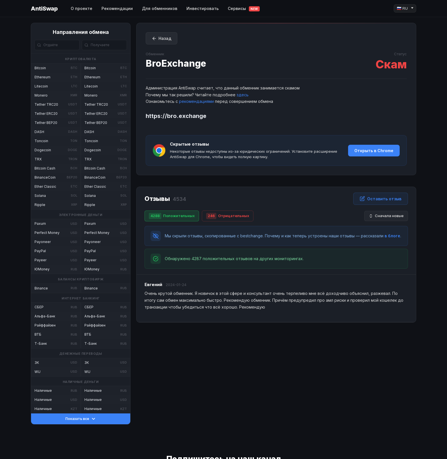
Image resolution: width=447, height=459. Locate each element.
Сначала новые (386, 215)
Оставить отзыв (380, 198)
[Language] (405, 8)
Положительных (172, 216)
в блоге (392, 235)
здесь (243, 94)
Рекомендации (117, 8)
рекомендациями (196, 101)
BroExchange (176, 63)
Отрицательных (227, 216)
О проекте (81, 8)
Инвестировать (202, 8)
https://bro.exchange (176, 116)
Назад (161, 38)
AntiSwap (44, 8)
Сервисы (244, 8)
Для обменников (159, 8)
